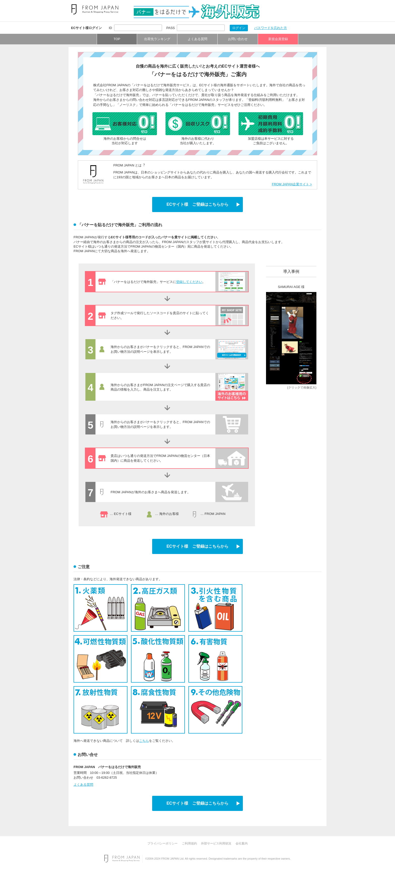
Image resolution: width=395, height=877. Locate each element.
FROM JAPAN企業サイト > (292, 184)
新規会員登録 (278, 39)
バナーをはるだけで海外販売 (197, 11)
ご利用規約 (189, 843)
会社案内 (242, 843)
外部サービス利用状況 (216, 843)
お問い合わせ (238, 39)
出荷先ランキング (157, 39)
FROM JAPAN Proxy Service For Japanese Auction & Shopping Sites (95, 9)
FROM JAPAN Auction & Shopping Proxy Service (122, 859)
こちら (144, 741)
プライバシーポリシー (162, 843)
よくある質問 (197, 39)
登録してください (189, 282)
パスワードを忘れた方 (270, 28)
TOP (117, 39)
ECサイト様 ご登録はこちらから (197, 204)
